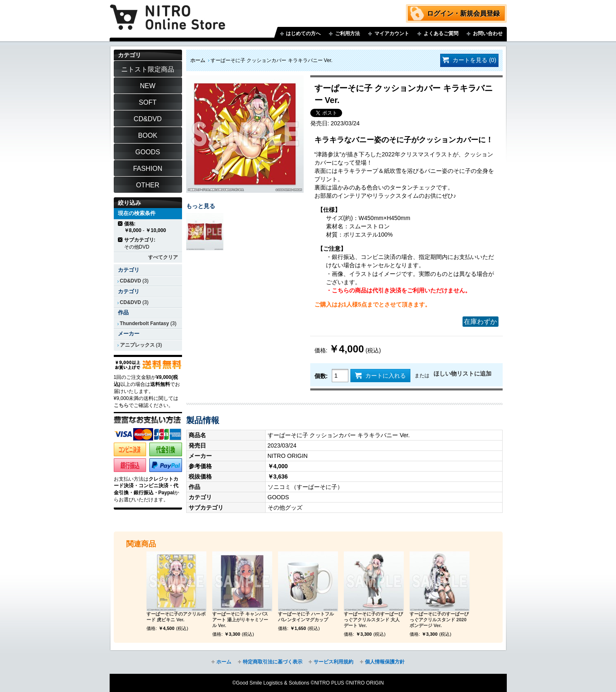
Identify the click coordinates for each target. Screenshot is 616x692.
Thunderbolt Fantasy (144, 323)
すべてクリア (163, 257)
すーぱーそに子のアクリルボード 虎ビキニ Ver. (176, 616)
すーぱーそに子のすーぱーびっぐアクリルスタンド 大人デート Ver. (373, 619)
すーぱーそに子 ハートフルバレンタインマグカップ (306, 616)
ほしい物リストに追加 (462, 373)
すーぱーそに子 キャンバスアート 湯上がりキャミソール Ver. (240, 619)
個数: (321, 376)
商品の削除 (120, 223)
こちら (121, 405)
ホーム (197, 60)
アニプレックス (137, 345)
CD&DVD (130, 281)
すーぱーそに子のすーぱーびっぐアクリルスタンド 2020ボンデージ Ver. (439, 619)
